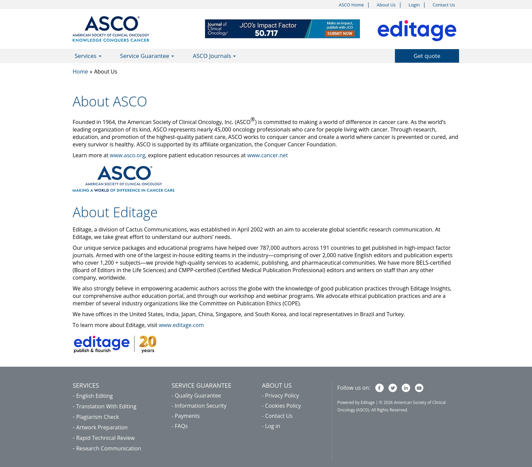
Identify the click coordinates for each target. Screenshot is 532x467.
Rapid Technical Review (105, 438)
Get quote (427, 56)
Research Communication (108, 448)
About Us (386, 5)
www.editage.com (181, 325)
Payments (187, 416)
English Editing (94, 396)
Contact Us (444, 5)
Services (88, 56)
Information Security (200, 405)
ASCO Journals (214, 56)
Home (80, 71)
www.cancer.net (267, 155)
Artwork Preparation (102, 427)
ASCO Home (351, 5)
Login (414, 5)
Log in (272, 426)
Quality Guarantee (198, 395)
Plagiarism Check (97, 417)
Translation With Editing (106, 406)
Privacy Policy (282, 395)
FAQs (181, 426)
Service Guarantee (147, 56)
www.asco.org (127, 155)
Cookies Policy (283, 405)
